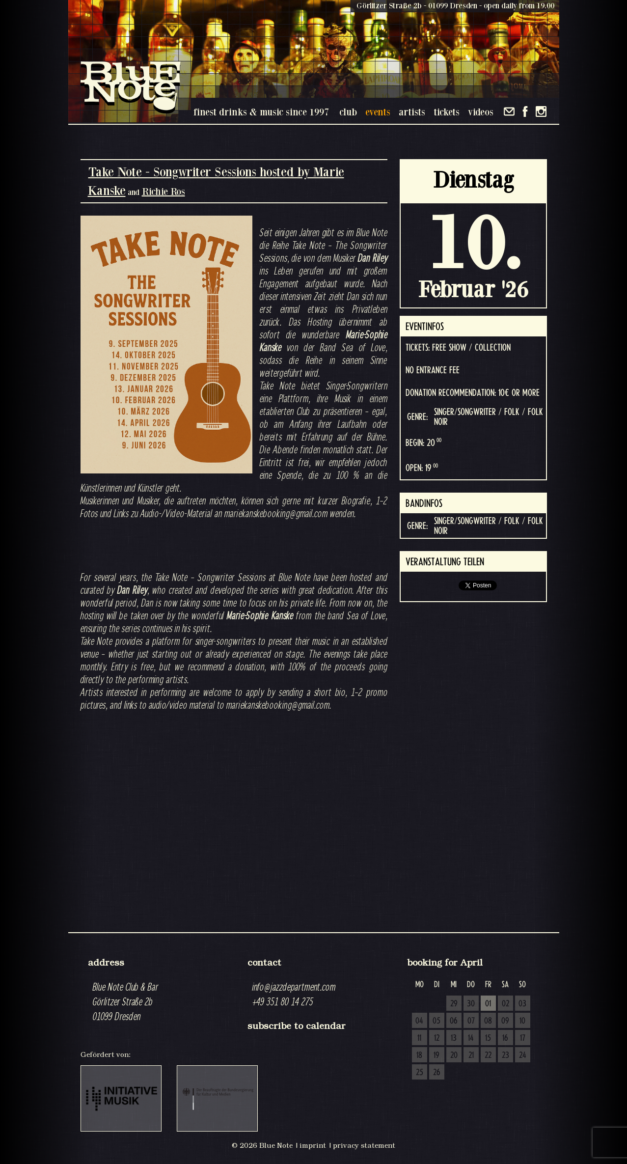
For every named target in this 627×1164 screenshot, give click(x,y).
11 (419, 1038)
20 (454, 1055)
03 (522, 1003)
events (377, 111)
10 (522, 1021)
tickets (447, 111)
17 (522, 1038)
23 (505, 1055)
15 (488, 1038)
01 (488, 1003)
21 (471, 1055)
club (348, 111)
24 (522, 1055)
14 (471, 1038)
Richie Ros (163, 191)
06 (454, 1021)
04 (419, 1021)
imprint (313, 1145)
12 (436, 1038)
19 (436, 1055)
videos (480, 111)
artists (412, 111)
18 (419, 1055)
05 (436, 1021)
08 (488, 1021)
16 (505, 1038)
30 (471, 1003)
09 (505, 1021)
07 (471, 1021)
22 (488, 1055)
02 (505, 1003)
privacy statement (364, 1145)
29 (454, 1003)
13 (454, 1038)
